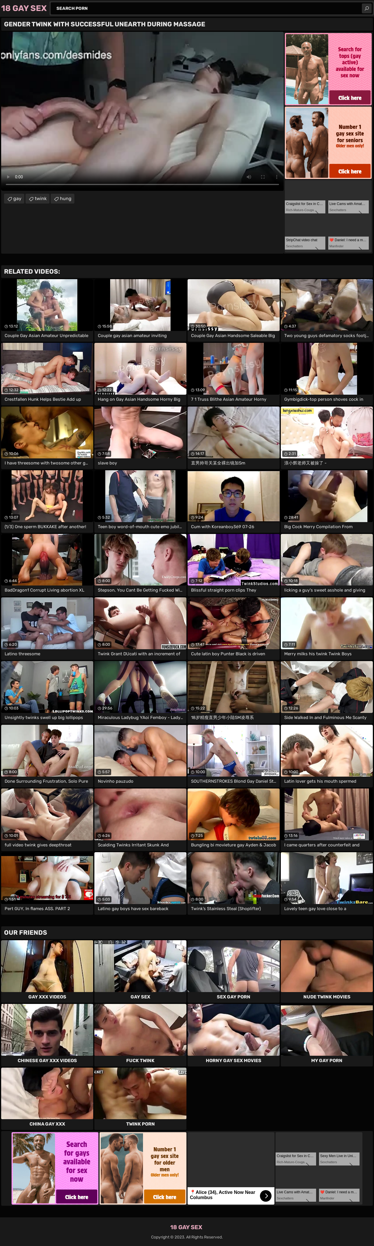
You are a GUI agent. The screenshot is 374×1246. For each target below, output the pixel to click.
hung (66, 198)
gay (17, 198)
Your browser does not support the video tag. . (142, 111)
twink (41, 198)
